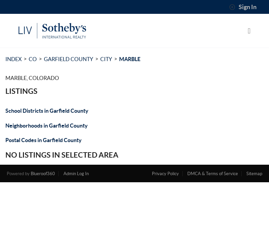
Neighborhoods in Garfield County (46, 126)
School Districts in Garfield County (46, 111)
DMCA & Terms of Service (212, 173)
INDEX (13, 59)
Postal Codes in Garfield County (43, 140)
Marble (129, 59)
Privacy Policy (165, 173)
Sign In (243, 7)
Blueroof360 (43, 173)
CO (33, 59)
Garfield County (68, 59)
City (106, 59)
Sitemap (254, 173)
